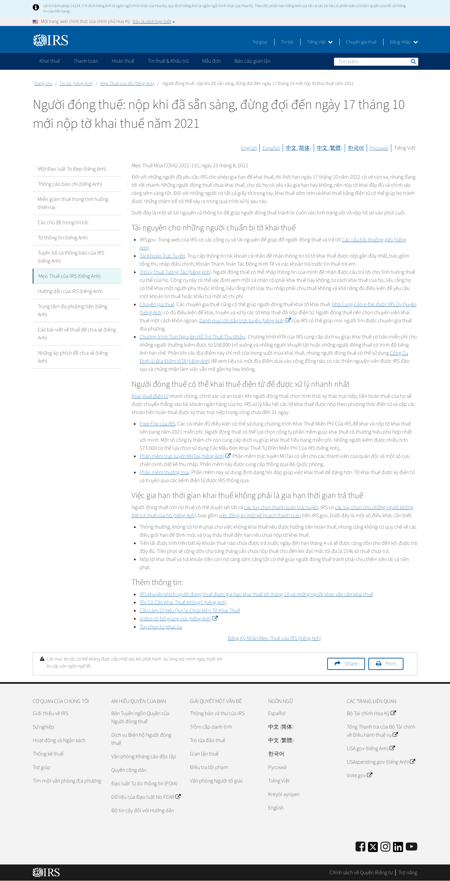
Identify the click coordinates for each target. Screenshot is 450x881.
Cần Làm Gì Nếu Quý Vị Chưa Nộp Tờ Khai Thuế (190, 610)
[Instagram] (385, 847)
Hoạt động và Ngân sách (59, 740)
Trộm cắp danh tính (211, 727)
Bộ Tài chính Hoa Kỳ (371, 713)
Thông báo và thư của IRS (217, 713)
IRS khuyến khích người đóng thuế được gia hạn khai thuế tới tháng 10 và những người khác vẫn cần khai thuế (256, 594)
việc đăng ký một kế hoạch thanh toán (260, 515)
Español (271, 148)
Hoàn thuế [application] (123, 61)
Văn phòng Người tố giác (216, 781)
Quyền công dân (128, 770)
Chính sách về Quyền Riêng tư (361, 872)
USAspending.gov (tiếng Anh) (381, 762)
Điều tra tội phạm (209, 767)
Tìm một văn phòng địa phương (67, 781)
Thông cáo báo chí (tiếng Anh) (70, 184)
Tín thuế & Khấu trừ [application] (168, 61)
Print (390, 664)
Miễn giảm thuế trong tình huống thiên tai (73, 203)
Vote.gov (359, 775)
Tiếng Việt (320, 42)
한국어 (356, 148)
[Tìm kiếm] (376, 62)
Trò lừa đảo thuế (207, 740)
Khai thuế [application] (49, 61)
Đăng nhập (404, 42)
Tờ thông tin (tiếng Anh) (63, 237)
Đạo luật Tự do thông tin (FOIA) (144, 783)
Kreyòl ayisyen (284, 794)
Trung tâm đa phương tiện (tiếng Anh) (72, 310)
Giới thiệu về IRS (50, 713)
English (249, 148)
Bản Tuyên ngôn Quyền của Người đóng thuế (140, 717)
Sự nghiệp (43, 727)
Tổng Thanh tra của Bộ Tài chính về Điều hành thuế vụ (381, 731)
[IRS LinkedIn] (398, 849)
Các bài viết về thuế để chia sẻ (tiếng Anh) (77, 334)
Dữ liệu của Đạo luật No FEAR (145, 797)
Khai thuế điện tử (150, 396)
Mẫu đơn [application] (211, 61)
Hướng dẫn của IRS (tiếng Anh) (70, 291)
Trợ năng (407, 872)
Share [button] (351, 664)
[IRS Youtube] (411, 847)
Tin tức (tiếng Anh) (76, 83)
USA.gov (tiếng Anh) (371, 748)
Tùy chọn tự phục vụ (161, 626)
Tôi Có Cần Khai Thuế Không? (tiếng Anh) (183, 602)
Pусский (277, 767)
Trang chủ (43, 83)
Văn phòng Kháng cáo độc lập (143, 756)
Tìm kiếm (413, 61)
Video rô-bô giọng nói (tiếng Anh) (179, 618)
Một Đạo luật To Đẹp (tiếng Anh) (72, 169)
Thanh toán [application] (86, 61)
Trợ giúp (260, 42)
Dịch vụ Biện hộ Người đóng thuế (141, 739)
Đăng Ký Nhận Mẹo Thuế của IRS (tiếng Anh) (274, 638)
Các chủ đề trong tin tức (63, 222)
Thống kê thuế (48, 754)
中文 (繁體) (329, 148)
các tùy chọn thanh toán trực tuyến (281, 507)
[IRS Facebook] (360, 847)
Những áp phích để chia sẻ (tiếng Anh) (73, 357)
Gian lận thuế (204, 754)
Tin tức (287, 42)
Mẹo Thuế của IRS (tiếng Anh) (127, 83)
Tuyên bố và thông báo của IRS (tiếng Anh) (71, 257)
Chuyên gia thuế (361, 42)
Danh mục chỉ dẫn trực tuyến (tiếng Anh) (245, 320)
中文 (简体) (298, 148)
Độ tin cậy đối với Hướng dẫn (142, 810)
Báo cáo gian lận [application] (252, 61)
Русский (379, 148)
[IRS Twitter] (373, 849)
